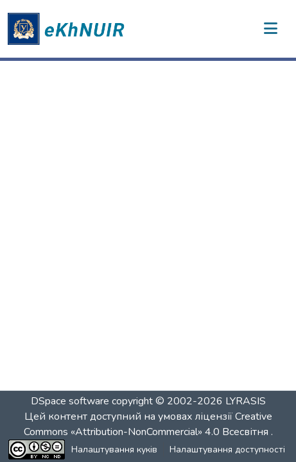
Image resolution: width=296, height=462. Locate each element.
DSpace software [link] (70, 401)
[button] (68, 29)
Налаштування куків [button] (114, 449)
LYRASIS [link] (245, 401)
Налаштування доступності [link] (227, 449)
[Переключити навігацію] (270, 29)
